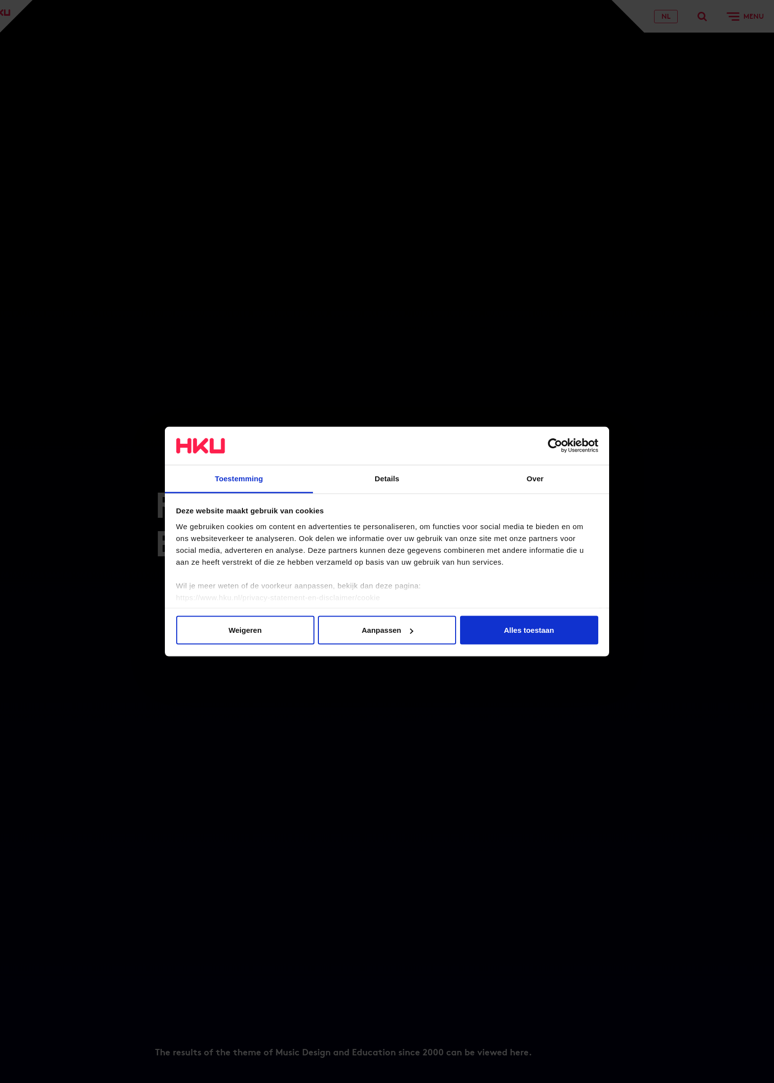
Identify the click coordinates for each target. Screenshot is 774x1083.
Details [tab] (387, 478)
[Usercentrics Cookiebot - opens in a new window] (555, 445)
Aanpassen (387, 630)
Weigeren (245, 630)
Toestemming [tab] (239, 478)
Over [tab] (535, 478)
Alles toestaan (529, 630)
